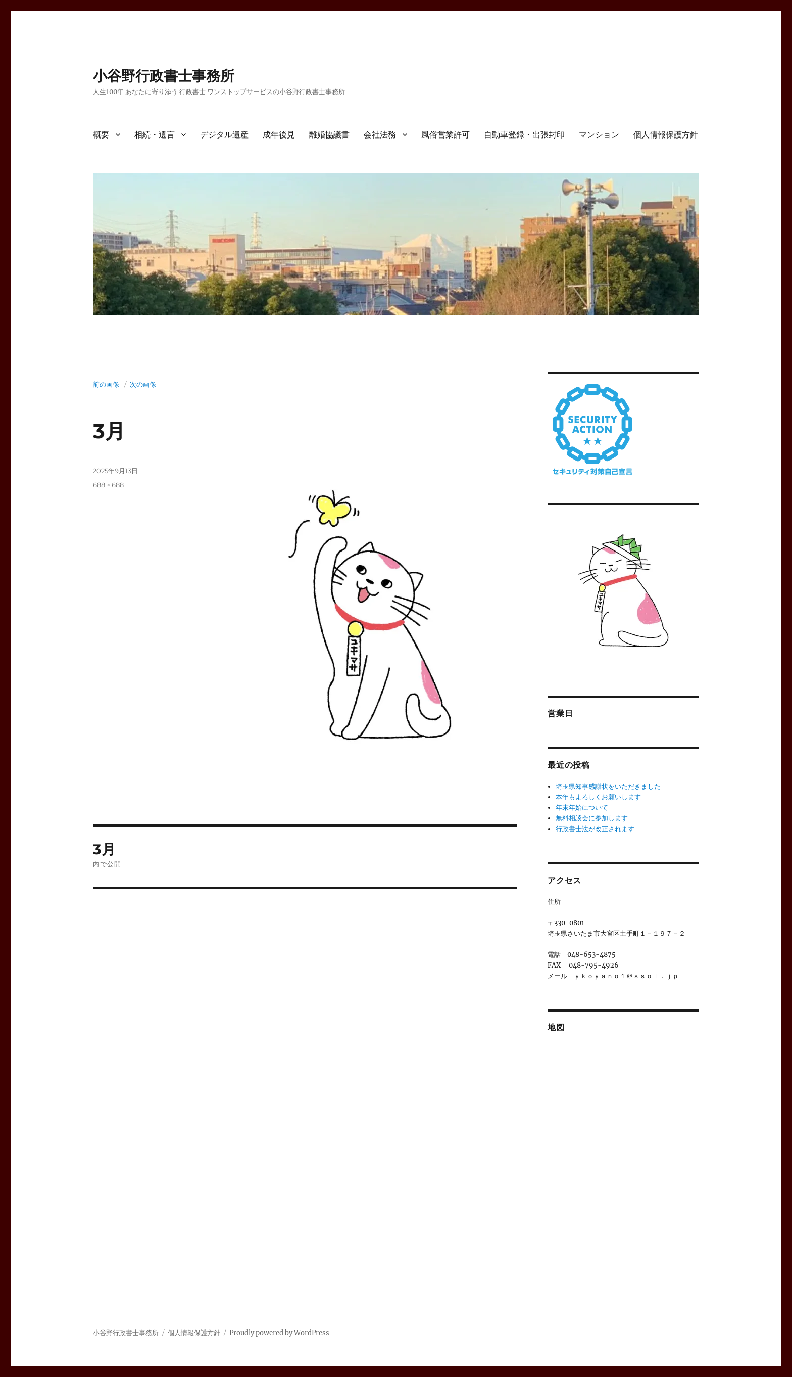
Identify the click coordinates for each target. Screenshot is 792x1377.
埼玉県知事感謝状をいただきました (608, 786)
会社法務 (380, 135)
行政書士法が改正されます (595, 828)
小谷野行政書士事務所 (163, 75)
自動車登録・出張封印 (524, 135)
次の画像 (143, 384)
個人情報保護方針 (665, 135)
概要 (101, 135)
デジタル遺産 (224, 135)
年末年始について (582, 807)
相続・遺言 (154, 135)
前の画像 (106, 384)
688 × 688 (108, 485)
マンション (599, 135)
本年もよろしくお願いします (598, 797)
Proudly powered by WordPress (279, 1332)
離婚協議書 (329, 135)
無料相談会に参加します (592, 818)
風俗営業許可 (445, 135)
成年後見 (279, 135)
